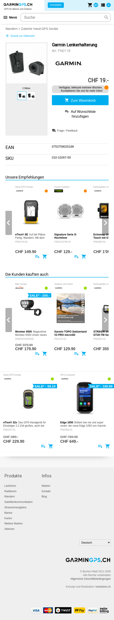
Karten (8, 518)
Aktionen (9, 528)
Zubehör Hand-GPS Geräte (39, 28)
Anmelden (56, 5)
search (106, 17)
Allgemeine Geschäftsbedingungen (90, 578)
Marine (8, 512)
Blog (44, 496)
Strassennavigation (15, 507)
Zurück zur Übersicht (20, 36)
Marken (46, 485)
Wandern (11, 28)
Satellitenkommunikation (18, 501)
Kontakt (46, 491)
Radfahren (10, 491)
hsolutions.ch (103, 586)
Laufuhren (10, 485)
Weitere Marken (13, 523)
